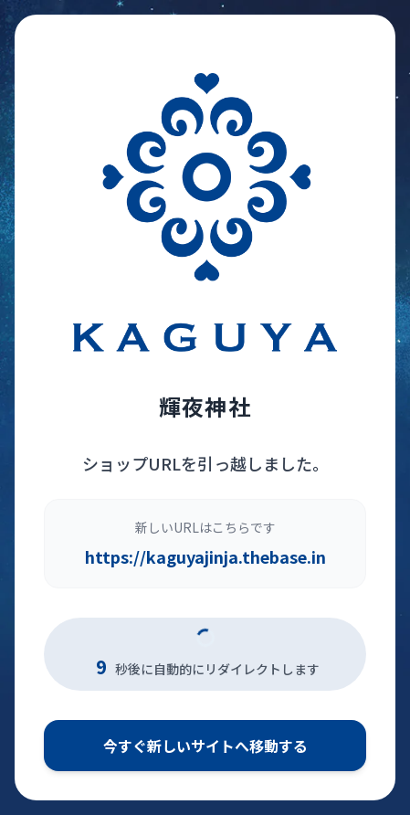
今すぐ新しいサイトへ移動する (205, 746)
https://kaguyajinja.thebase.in (205, 556)
